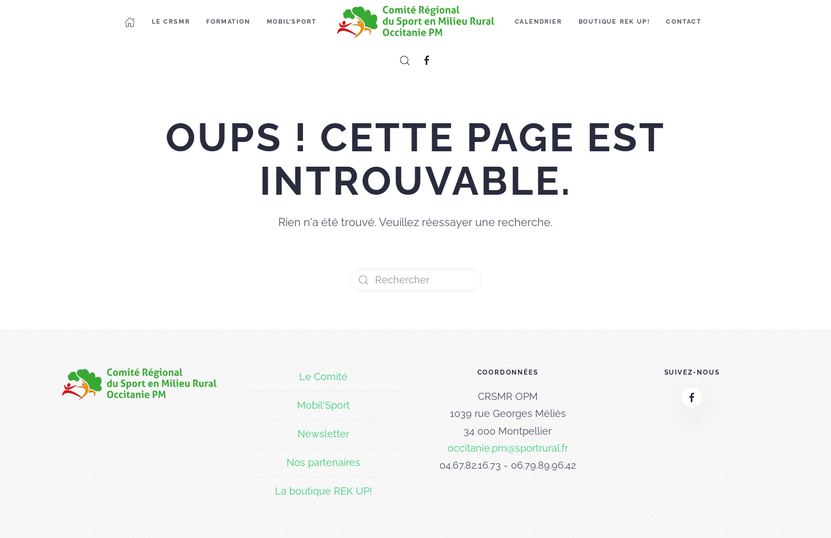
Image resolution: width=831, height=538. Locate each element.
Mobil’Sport (292, 21)
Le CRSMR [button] (171, 21)
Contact (684, 21)
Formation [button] (228, 21)
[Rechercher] (416, 280)
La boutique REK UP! (323, 491)
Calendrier (538, 21)
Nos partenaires (323, 462)
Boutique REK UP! (614, 21)
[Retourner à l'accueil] (415, 22)
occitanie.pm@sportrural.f (506, 448)
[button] (404, 60)
